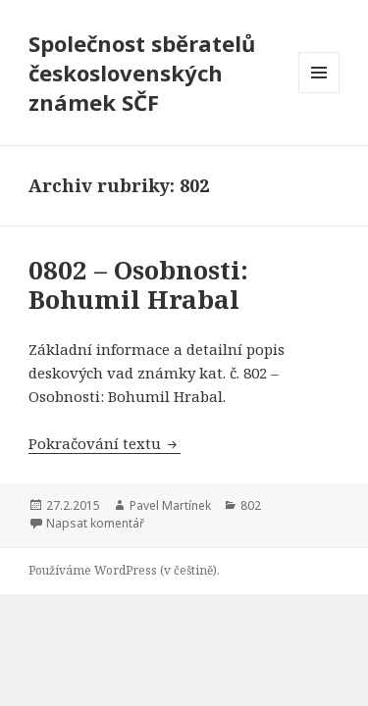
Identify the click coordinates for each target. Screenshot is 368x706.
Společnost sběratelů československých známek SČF (141, 72)
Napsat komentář (95, 523)
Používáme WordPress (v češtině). (124, 570)
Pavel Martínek (170, 505)
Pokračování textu (104, 443)
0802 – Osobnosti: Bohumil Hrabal (138, 284)
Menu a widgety (319, 92)
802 (250, 505)
